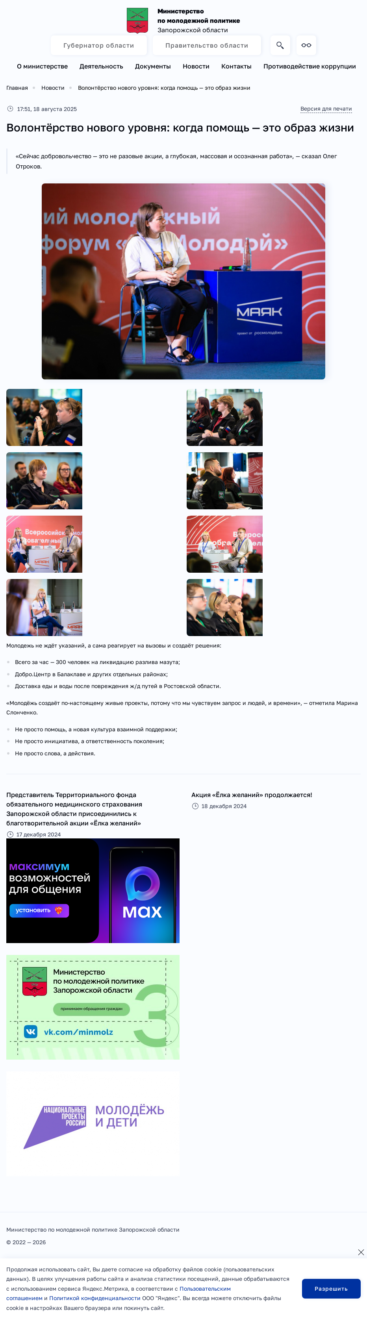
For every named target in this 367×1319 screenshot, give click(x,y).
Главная (17, 87)
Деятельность (101, 66)
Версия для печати (325, 108)
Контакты (236, 66)
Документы (153, 66)
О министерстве (42, 66)
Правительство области (206, 45)
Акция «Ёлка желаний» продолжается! (251, 795)
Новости (196, 66)
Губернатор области (98, 45)
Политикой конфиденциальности (95, 1298)
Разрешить (331, 1288)
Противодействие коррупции (309, 66)
